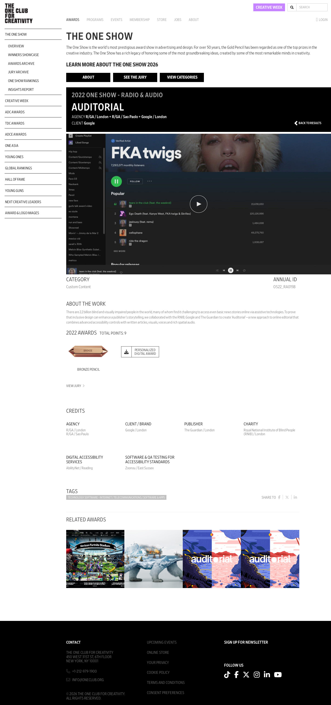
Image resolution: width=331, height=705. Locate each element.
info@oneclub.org (88, 680)
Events (116, 20)
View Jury (75, 386)
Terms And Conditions (166, 683)
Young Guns (14, 191)
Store (162, 20)
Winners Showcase (23, 55)
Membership (140, 20)
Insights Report (21, 89)
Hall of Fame (15, 179)
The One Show (16, 34)
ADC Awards (15, 112)
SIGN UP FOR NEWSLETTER (246, 642)
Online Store (158, 652)
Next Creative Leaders (23, 202)
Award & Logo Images (22, 213)
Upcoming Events (162, 642)
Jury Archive (18, 72)
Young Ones (14, 157)
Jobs (177, 20)
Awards (72, 20)
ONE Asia (11, 146)
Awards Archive (21, 63)
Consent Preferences (165, 693)
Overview (16, 46)
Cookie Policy (158, 672)
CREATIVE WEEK (269, 8)
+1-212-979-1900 (84, 671)
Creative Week (16, 101)
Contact (73, 642)
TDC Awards (14, 123)
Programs (95, 20)
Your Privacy (158, 663)
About (194, 20)
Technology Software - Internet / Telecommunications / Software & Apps (116, 497)
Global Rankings (18, 168)
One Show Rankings (23, 81)
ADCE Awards (15, 134)
